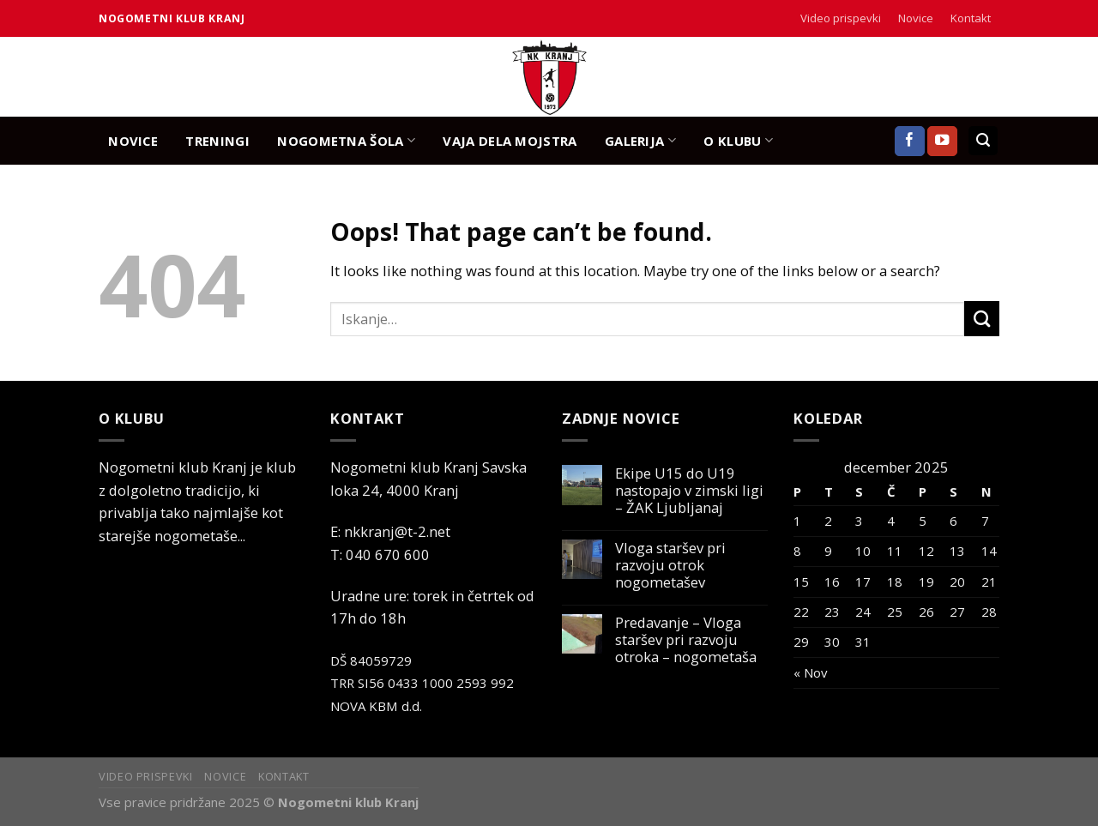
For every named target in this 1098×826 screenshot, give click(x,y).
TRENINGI (217, 141)
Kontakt (970, 18)
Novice (915, 18)
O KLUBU (738, 140)
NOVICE (133, 141)
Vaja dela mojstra (509, 141)
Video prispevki (840, 18)
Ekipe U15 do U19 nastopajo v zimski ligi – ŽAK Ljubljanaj (689, 490)
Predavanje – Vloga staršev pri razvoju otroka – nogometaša (686, 640)
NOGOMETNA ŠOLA (346, 140)
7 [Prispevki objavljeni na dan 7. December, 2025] (985, 520)
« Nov (810, 672)
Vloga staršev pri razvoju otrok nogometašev (670, 565)
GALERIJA (640, 140)
